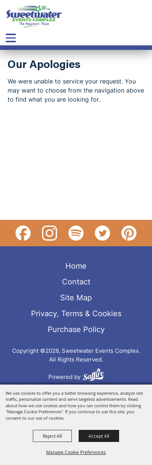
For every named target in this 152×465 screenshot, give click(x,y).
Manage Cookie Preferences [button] (76, 452)
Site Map (76, 297)
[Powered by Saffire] (93, 375)
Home (76, 265)
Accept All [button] (98, 436)
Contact (76, 281)
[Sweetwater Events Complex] (34, 16)
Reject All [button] (52, 436)
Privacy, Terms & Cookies (76, 313)
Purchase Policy (76, 329)
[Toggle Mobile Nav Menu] (11, 38)
